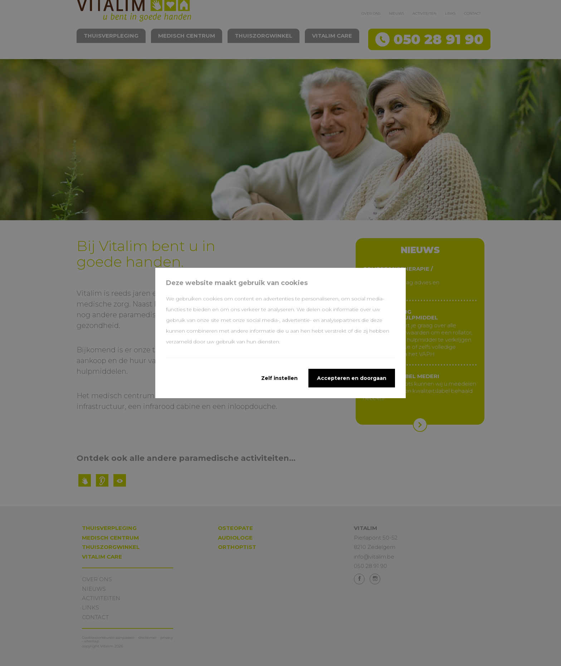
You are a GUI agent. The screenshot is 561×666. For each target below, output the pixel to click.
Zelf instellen (279, 378)
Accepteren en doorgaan (351, 378)
